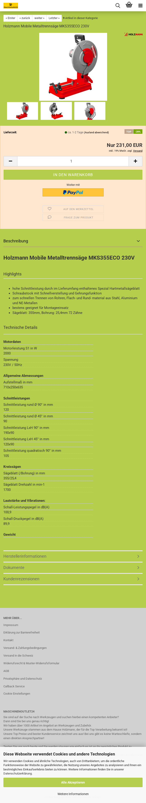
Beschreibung (15, 241)
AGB (6, 671)
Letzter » (54, 18)
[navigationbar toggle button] (140, 5)
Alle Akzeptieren (73, 782)
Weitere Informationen (73, 794)
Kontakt (8, 640)
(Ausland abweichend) (96, 132)
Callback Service (14, 686)
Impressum (10, 625)
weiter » (39, 18)
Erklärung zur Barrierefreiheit (21, 632)
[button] (10, 161)
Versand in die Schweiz (18, 655)
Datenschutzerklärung (17, 773)
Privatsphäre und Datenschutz (22, 678)
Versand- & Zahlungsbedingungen (25, 648)
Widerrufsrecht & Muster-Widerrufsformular (31, 663)
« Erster (10, 18)
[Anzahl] (73, 161)
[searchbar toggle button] (117, 5)
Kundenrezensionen (21, 578)
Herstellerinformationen (24, 556)
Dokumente (13, 567)
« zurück (24, 18)
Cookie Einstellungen (16, 693)
